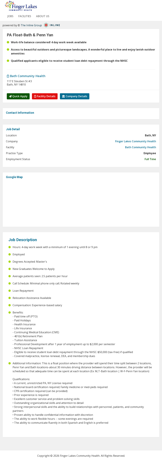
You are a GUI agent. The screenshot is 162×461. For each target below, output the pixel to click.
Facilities (24, 16)
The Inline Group (31, 25)
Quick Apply (18, 96)
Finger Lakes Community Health (135, 141)
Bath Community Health (26, 76)
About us (42, 16)
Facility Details (44, 96)
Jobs (10, 16)
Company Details (74, 96)
